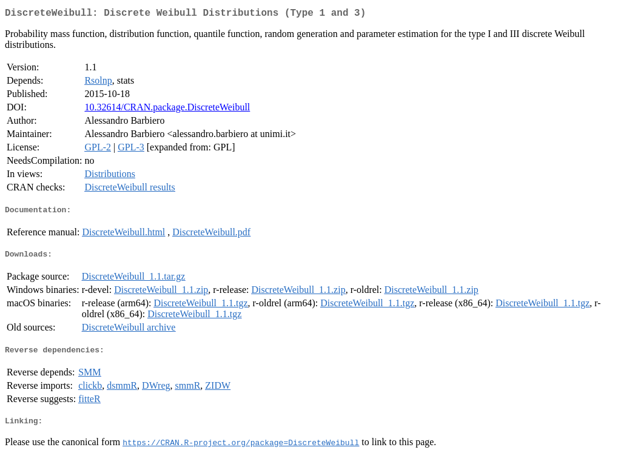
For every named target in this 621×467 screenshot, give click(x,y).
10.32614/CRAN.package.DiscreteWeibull (167, 109)
